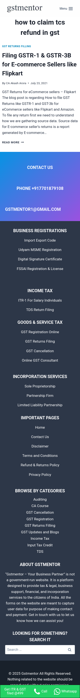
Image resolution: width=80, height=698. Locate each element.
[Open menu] (66, 8)
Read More (13, 142)
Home (40, 427)
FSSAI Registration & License (40, 269)
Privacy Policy (40, 474)
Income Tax (40, 538)
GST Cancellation (40, 351)
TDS (40, 551)
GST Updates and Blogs (40, 532)
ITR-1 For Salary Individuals (40, 300)
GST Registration (40, 519)
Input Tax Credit (39, 545)
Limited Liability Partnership (40, 405)
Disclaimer (39, 446)
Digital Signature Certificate (40, 259)
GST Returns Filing (40, 341)
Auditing (40, 499)
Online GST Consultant (40, 360)
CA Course (39, 506)
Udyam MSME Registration (40, 250)
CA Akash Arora (16, 83)
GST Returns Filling (16, 46)
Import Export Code (40, 240)
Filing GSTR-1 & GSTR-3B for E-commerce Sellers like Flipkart (39, 64)
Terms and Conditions (40, 455)
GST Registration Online (40, 332)
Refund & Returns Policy (40, 465)
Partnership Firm (39, 395)
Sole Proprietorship (40, 386)
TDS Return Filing (40, 310)
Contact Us (40, 437)
